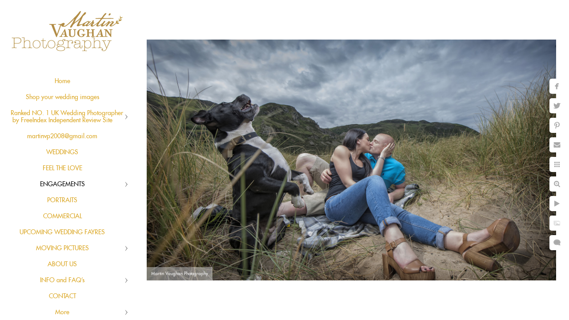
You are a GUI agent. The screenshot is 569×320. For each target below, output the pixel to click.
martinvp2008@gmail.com (62, 136)
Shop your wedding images (62, 97)
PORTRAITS (62, 200)
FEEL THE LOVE (62, 168)
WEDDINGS (62, 152)
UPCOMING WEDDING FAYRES (62, 232)
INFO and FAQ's (62, 280)
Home (62, 81)
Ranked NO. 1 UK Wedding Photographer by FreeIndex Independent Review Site (67, 117)
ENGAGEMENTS (62, 184)
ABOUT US (62, 264)
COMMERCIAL (62, 216)
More (62, 312)
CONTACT (62, 296)
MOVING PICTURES (62, 248)
